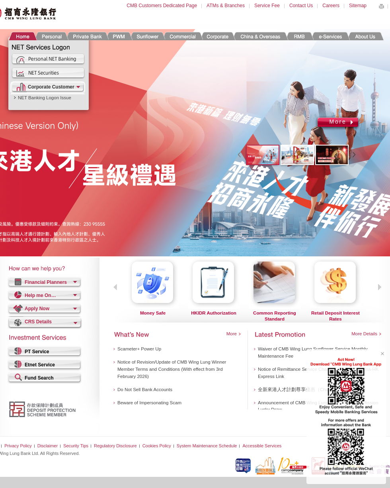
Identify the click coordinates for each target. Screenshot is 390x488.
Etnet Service (40, 365)
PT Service (37, 351)
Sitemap (358, 5)
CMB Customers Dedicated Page (162, 5)
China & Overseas (260, 36)
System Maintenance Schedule (207, 445)
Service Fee (267, 5)
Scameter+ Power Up (139, 348)
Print (381, 6)
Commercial (182, 36)
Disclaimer (47, 445)
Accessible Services (261, 445)
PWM (119, 36)
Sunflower (147, 36)
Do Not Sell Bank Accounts (144, 389)
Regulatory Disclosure (115, 445)
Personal (51, 36)
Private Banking (87, 36)
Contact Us (301, 5)
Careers (330, 5)
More (337, 121)
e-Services (330, 36)
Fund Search (39, 378)
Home (22, 36)
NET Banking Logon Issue (44, 97)
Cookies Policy (156, 445)
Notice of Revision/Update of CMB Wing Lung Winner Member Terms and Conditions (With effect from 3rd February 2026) (171, 369)
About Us (365, 36)
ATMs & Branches (226, 5)
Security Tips (75, 445)
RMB (299, 36)
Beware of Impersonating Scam (149, 402)
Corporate (218, 36)
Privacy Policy (17, 445)
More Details (364, 333)
